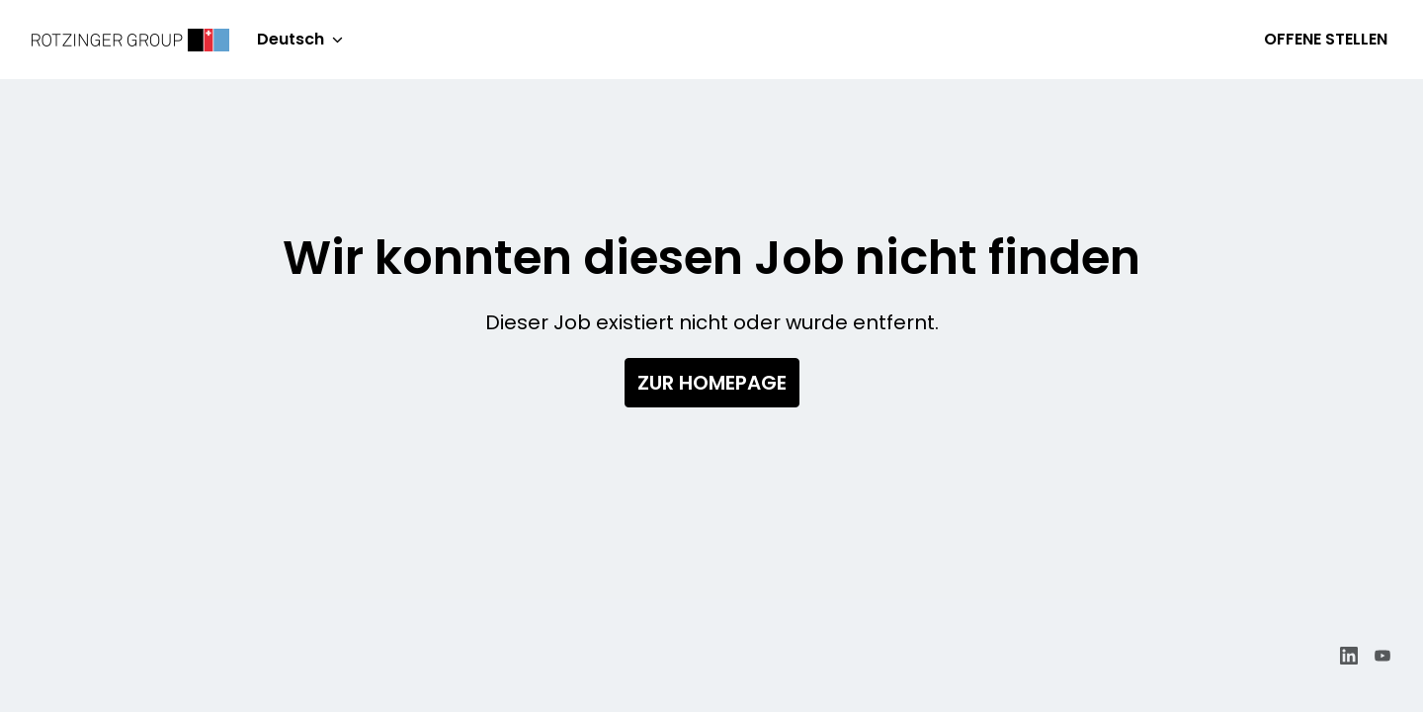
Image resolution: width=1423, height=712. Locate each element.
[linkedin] (1349, 655)
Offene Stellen (1325, 39)
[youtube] (1382, 655)
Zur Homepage (712, 383)
